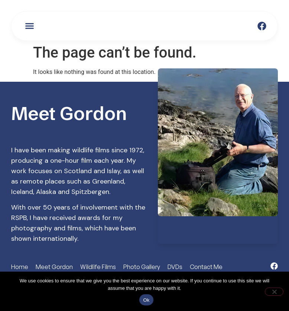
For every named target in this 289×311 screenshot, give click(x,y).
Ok (146, 300)
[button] (30, 26)
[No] (274, 292)
